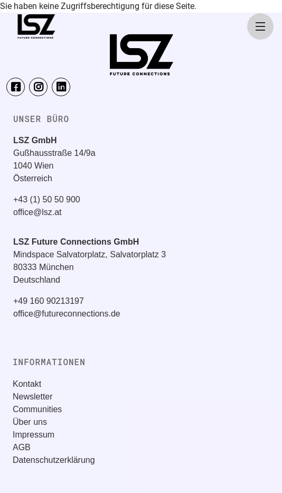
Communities (37, 409)
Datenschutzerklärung (54, 459)
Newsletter (33, 396)
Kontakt (27, 383)
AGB (22, 447)
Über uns (30, 421)
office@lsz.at (37, 212)
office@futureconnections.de (66, 313)
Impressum (33, 434)
